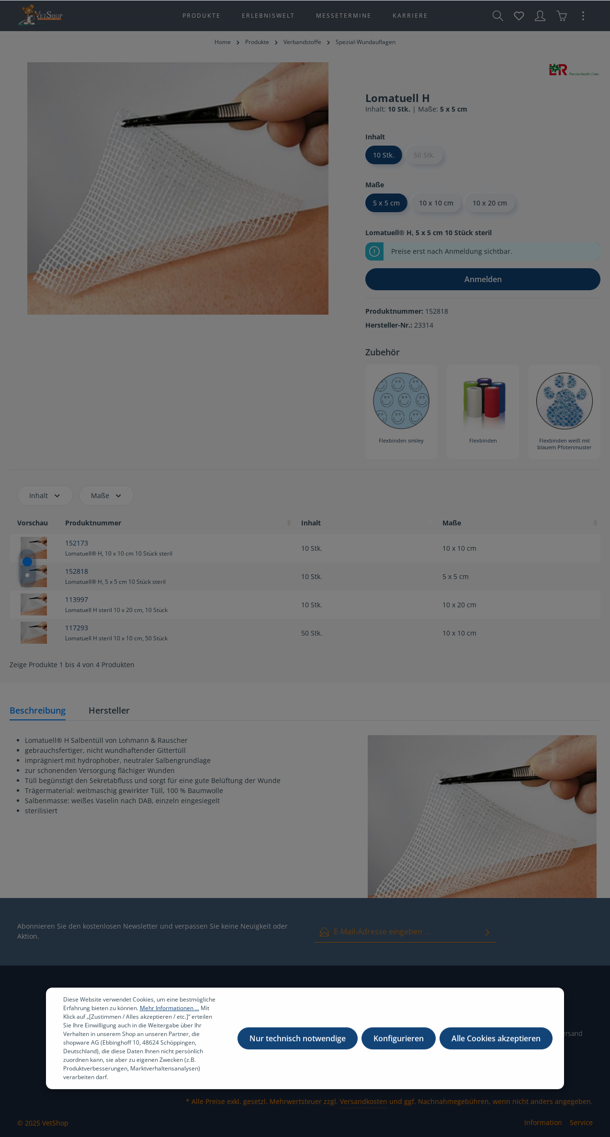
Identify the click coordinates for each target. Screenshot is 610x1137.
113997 (76, 599)
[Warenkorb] (562, 15)
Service (581, 1122)
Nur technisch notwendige (297, 1047)
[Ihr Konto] (540, 15)
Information (543, 1122)
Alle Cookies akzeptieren (496, 1047)
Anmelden (483, 279)
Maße (107, 495)
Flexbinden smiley (401, 440)
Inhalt (45, 495)
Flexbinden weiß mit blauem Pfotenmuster (564, 444)
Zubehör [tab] (382, 352)
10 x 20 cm (490, 202)
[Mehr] (583, 15)
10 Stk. (384, 154)
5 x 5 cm (386, 202)
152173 (76, 542)
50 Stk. (424, 154)
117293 (76, 627)
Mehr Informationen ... (169, 1017)
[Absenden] (487, 932)
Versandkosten (363, 1101)
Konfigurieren (398, 1047)
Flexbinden (483, 440)
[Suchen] (498, 15)
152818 (76, 571)
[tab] (38, 711)
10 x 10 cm (436, 202)
